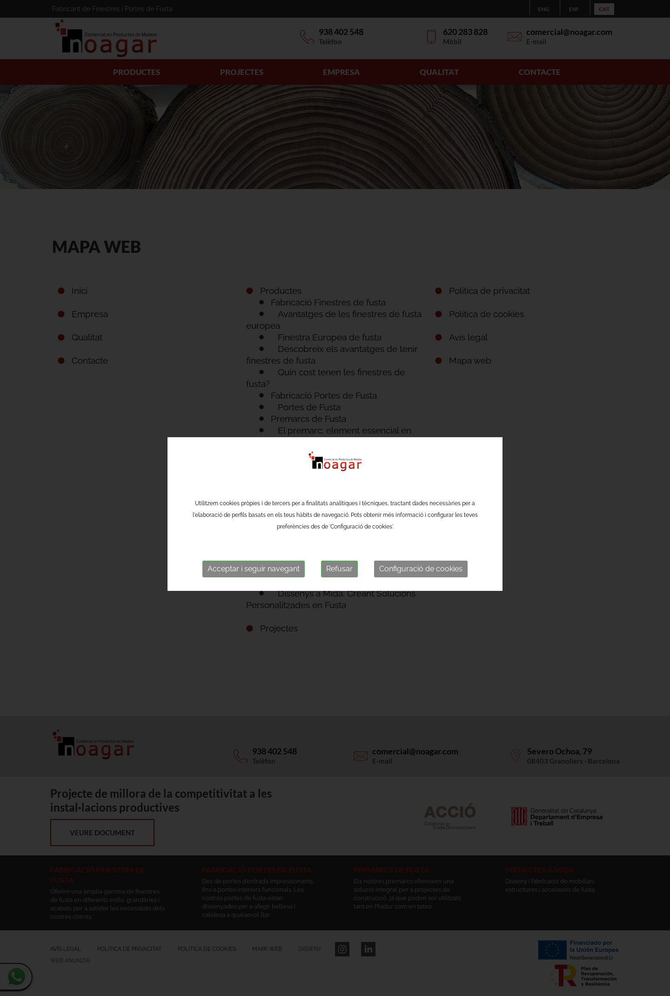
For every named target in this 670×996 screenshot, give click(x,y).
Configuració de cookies (420, 574)
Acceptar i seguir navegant (254, 574)
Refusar (339, 574)
